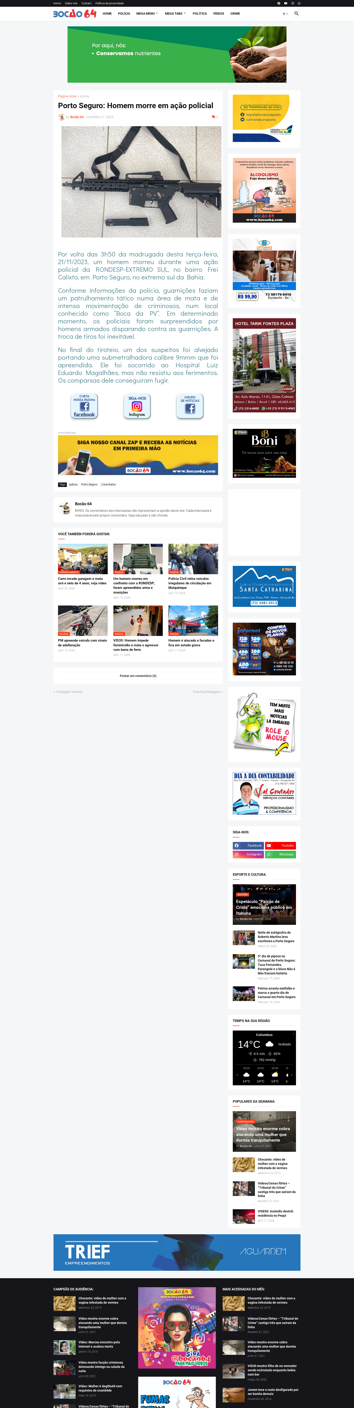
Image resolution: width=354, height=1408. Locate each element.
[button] (285, 13)
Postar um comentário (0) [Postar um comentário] (138, 676)
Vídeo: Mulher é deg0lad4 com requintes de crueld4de (100, 1388)
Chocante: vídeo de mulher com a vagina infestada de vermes (273, 1164)
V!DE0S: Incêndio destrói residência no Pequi (275, 1213)
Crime (235, 13)
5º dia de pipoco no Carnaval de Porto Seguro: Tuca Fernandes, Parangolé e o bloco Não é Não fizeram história (277, 964)
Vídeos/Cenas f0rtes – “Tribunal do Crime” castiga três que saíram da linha (277, 1190)
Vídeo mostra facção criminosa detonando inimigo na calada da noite (102, 1367)
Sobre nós (71, 3)
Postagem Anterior (69, 692)
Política (200, 13)
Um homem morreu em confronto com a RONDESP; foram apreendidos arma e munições (134, 585)
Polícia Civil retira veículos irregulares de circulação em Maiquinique (189, 583)
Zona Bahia (108, 484)
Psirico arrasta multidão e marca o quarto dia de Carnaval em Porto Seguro (277, 993)
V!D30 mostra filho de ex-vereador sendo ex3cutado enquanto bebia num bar (272, 1370)
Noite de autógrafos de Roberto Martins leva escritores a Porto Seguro (276, 937)
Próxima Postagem (206, 692)
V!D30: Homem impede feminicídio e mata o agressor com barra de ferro (135, 645)
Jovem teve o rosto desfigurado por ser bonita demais (273, 1392)
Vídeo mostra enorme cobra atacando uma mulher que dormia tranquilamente (103, 1323)
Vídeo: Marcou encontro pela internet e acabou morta (99, 1344)
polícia (84, 96)
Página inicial (67, 96)
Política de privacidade (109, 3)
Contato (86, 3)
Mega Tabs (173, 13)
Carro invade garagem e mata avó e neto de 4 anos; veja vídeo (82, 581)
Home (57, 3)
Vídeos (218, 13)
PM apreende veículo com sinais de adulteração (82, 642)
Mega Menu (145, 13)
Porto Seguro (89, 484)
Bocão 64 (83, 503)
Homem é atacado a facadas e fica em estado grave (191, 642)
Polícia (124, 13)
